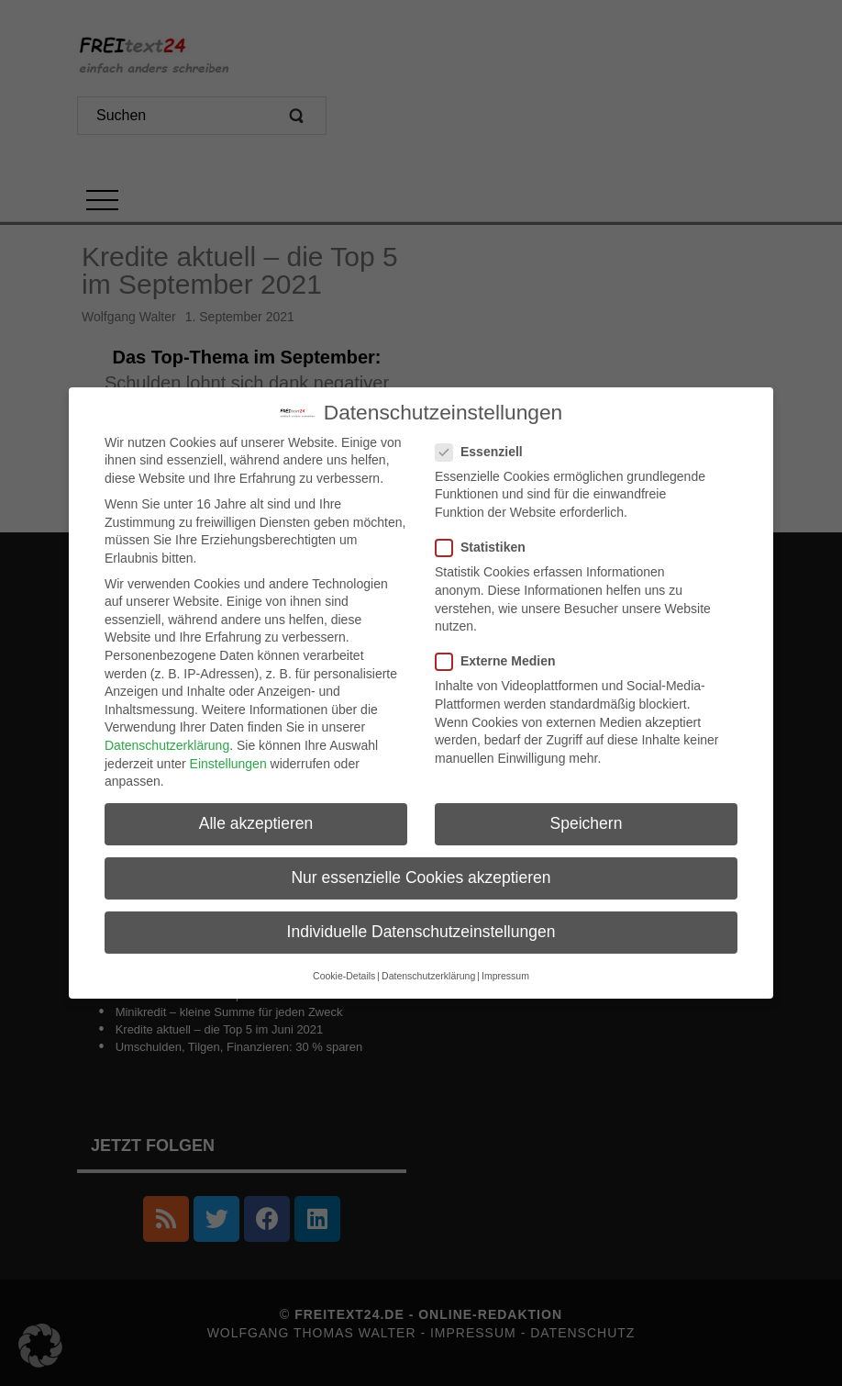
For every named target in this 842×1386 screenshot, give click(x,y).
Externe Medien (501, 653)
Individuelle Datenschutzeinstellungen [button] (421, 924)
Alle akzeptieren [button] (256, 815)
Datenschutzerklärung (167, 737)
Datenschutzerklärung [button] (428, 967)
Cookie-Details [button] (344, 967)
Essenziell (485, 444)
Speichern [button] (586, 815)
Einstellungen (228, 755)
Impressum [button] (505, 967)
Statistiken (486, 539)
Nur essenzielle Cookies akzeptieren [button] (420, 870)
